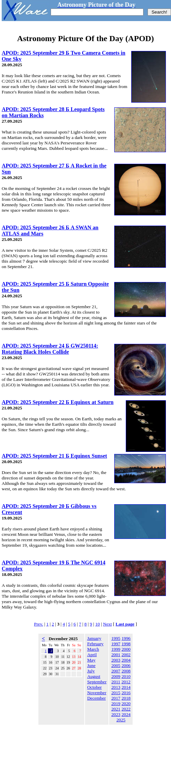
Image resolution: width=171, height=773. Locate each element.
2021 (115, 708)
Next (107, 624)
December (96, 698)
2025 (120, 719)
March (93, 649)
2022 (126, 708)
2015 (115, 692)
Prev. (38, 624)
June (91, 665)
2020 (126, 703)
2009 (115, 676)
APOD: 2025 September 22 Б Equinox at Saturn (58, 402)
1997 (115, 643)
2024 (126, 714)
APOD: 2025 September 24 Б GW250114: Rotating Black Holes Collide (50, 349)
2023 (115, 714)
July (91, 670)
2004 (126, 660)
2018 (126, 698)
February (95, 643)
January (94, 638)
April (92, 654)
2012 (126, 681)
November (96, 692)
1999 (115, 649)
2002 (126, 654)
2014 (126, 687)
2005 (115, 665)
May (91, 660)
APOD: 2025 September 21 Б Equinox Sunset (54, 456)
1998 (126, 643)
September (96, 681)
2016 (126, 692)
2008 (126, 670)
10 (97, 624)
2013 (115, 687)
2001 (115, 654)
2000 (126, 649)
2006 (126, 665)
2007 (115, 670)
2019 (115, 703)
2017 (115, 698)
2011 (116, 681)
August (93, 676)
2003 (115, 660)
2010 (126, 676)
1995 (115, 638)
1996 (126, 638)
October (94, 687)
